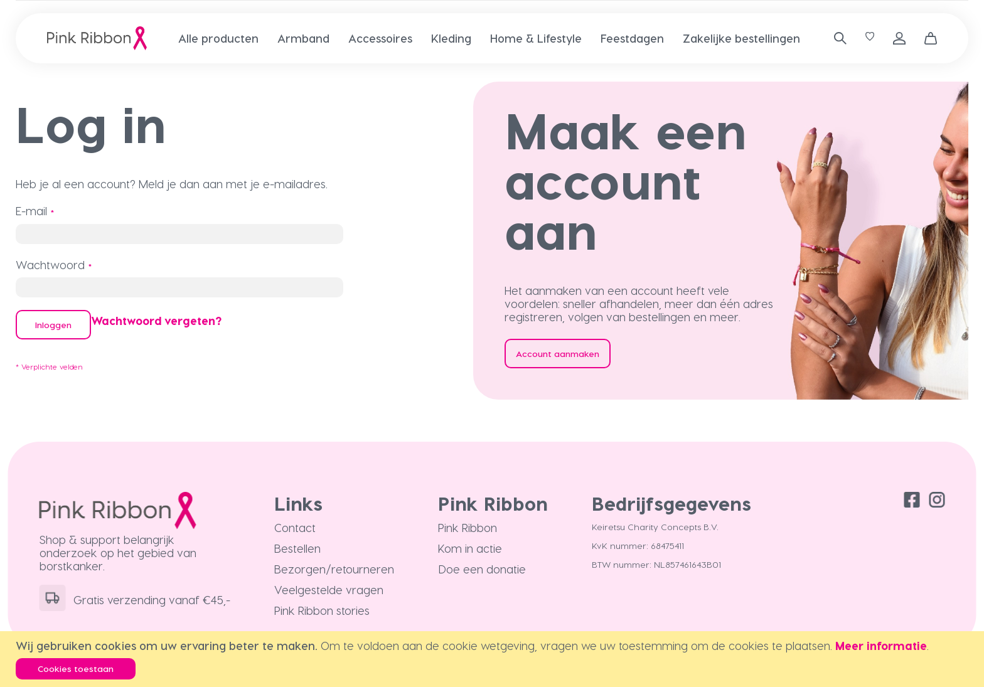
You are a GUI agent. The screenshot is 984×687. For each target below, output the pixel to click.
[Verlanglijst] (869, 38)
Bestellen (297, 548)
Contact (295, 527)
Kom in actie (470, 548)
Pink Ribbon (467, 527)
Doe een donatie (482, 568)
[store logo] (97, 38)
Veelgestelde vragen (328, 589)
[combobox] (836, 38)
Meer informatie (881, 645)
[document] (493, 659)
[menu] (498, 38)
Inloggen (899, 38)
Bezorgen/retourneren (334, 568)
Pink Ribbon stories (322, 610)
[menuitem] (218, 38)
